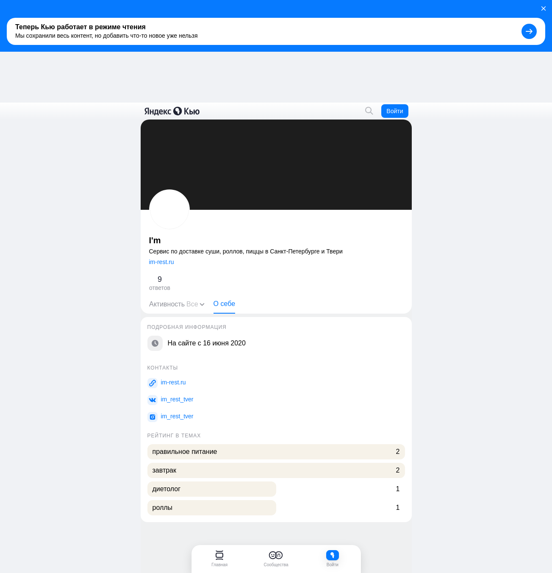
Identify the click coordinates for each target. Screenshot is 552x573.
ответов (159, 283)
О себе (224, 303)
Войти (394, 111)
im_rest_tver (177, 399)
